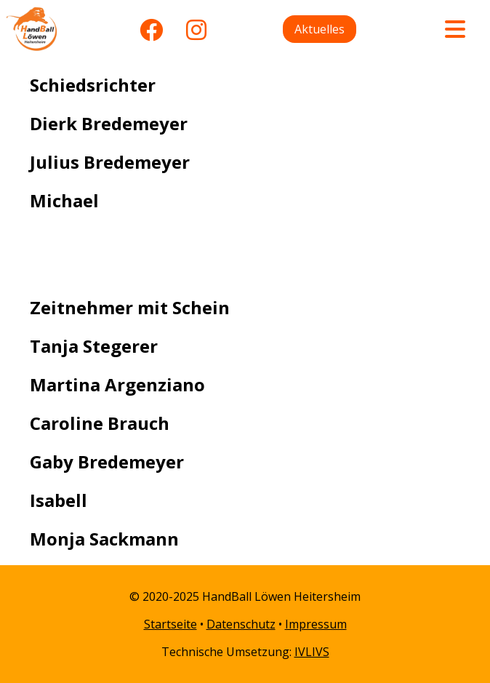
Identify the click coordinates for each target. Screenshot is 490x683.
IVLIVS (311, 652)
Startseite (170, 624)
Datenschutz (241, 624)
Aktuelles (319, 29)
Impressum (316, 624)
